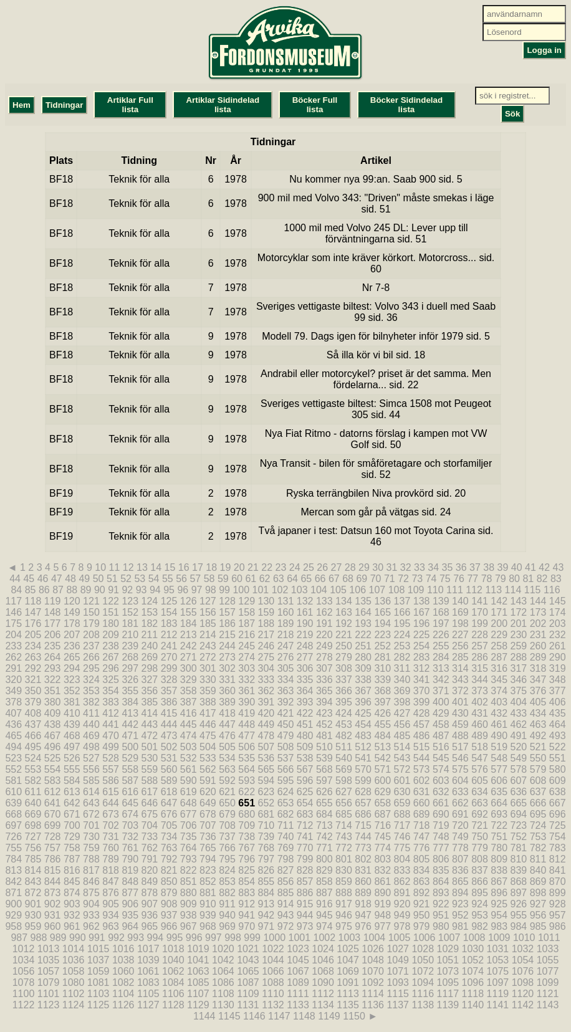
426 (382, 713)
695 (538, 814)
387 (188, 702)
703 (130, 825)
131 (285, 601)
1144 (204, 1016)
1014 (73, 949)
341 (421, 679)
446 (207, 724)
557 (110, 769)
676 (169, 814)
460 (479, 724)
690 (441, 814)
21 (253, 567)
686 (363, 814)
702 (110, 825)
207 (72, 634)
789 (110, 859)
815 (52, 870)
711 (285, 825)
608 (538, 780)
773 (363, 848)
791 (150, 859)
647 (169, 803)
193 (363, 623)
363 (285, 691)
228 (479, 634)
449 (265, 724)
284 (441, 657)
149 (72, 612)
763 (169, 848)
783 (557, 848)
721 (479, 825)
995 (174, 937)
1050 (422, 960)
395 (343, 702)
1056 (23, 971)
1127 (148, 1005)
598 (343, 780)
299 (169, 668)
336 (324, 679)
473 (169, 735)
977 (382, 926)
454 (363, 724)
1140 (473, 1005)
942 (265, 915)
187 (246, 623)
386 (169, 702)
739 (265, 836)
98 (210, 590)
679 (227, 814)
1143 (548, 1005)
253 (402, 646)
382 (91, 702)
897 (519, 892)
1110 (273, 993)
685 (343, 814)
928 (557, 904)
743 (343, 836)
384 (130, 702)
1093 (397, 982)
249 (324, 646)
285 (460, 657)
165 (382, 612)
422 (305, 713)
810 (519, 859)
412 (110, 713)
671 (72, 814)
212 (169, 634)
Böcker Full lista (315, 104)
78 (486, 578)
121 (91, 601)
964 (130, 926)
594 (265, 780)
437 (33, 724)
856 (285, 881)
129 (246, 601)
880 (188, 892)
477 (246, 735)
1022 (273, 949)
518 (479, 747)
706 (188, 825)
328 (169, 679)
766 (227, 848)
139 (441, 601)
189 (285, 623)
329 (188, 679)
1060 (123, 971)
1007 (449, 937)
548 (499, 758)
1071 (397, 971)
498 (91, 747)
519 (499, 747)
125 (169, 601)
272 (207, 657)
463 (538, 724)
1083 (148, 982)
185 (207, 623)
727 (33, 836)
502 (169, 747)
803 (382, 859)
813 (13, 870)
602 (421, 780)
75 (445, 578)
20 (239, 567)
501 (150, 747)
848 (130, 881)
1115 (397, 993)
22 (266, 567)
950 (421, 915)
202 (538, 623)
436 (13, 724)
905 (110, 904)
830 (343, 870)
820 (150, 870)
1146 (254, 1016)
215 (227, 634)
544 (421, 758)
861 (382, 881)
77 (472, 578)
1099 (548, 982)
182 (150, 623)
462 (519, 724)
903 (72, 904)
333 (265, 679)
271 (188, 657)
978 (402, 926)
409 (52, 713)
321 (33, 679)
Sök (512, 113)
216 (246, 634)
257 (479, 646)
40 (516, 567)
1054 (523, 960)
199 (479, 623)
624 (285, 791)
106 (357, 590)
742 (324, 836)
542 (382, 758)
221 (343, 634)
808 (479, 859)
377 (557, 691)
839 (519, 870)
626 (324, 791)
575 (460, 769)
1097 (498, 982)
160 (285, 612)
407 (13, 713)
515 (421, 747)
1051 (448, 960)
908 (169, 904)
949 (402, 915)
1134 (323, 1005)
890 (382, 892)
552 (13, 769)
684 (324, 814)
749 (460, 836)
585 (91, 780)
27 (336, 567)
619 (188, 791)
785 (33, 859)
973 (305, 926)
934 (110, 915)
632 (441, 791)
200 (499, 623)
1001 (300, 937)
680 (246, 814)
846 (91, 881)
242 (188, 646)
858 (324, 881)
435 (557, 713)
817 (91, 870)
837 (479, 870)
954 (499, 915)
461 (499, 724)
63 (278, 578)
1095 (448, 982)
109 (416, 590)
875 (91, 892)
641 (52, 803)
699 (52, 825)
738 (246, 836)
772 (343, 848)
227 (460, 634)
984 (519, 926)
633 (460, 791)
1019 (198, 949)
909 (188, 904)
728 (52, 836)
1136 (373, 1005)
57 (195, 578)
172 (519, 612)
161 (305, 612)
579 (538, 769)
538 (305, 758)
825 (246, 870)
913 (265, 904)
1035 (48, 960)
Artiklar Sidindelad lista (222, 104)
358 (188, 691)
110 (435, 590)
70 (375, 578)
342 (441, 679)
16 (184, 567)
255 (441, 646)
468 (72, 735)
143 (519, 601)
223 (382, 634)
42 (544, 567)
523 (13, 758)
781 (519, 848)
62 (265, 578)
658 (382, 803)
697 (13, 825)
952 (460, 915)
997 (213, 937)
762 (150, 848)
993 (135, 937)
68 (347, 578)
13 (142, 567)
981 (460, 926)
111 (454, 590)
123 (130, 601)
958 (13, 926)
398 (402, 702)
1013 (48, 949)
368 (382, 691)
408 (33, 713)
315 (479, 668)
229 (499, 634)
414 (150, 713)
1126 (123, 1005)
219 (305, 634)
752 (519, 836)
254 (421, 646)
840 (538, 870)
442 (130, 724)
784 (13, 859)
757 (52, 848)
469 (91, 735)
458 (441, 724)
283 (421, 657)
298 (150, 668)
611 (33, 791)
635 (499, 791)
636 (519, 791)
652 (265, 803)
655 (324, 803)
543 (402, 758)
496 (52, 747)
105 (338, 590)
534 (227, 758)
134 (343, 601)
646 (150, 803)
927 (538, 904)
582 (33, 780)
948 (382, 915)
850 (169, 881)
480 (305, 735)
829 (324, 870)
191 (324, 623)
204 (13, 634)
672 (91, 814)
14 (155, 567)
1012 (23, 949)
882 (227, 892)
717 (402, 825)
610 (13, 791)
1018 (173, 949)
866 (479, 881)
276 (285, 657)
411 (91, 713)
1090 (323, 982)
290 (557, 657)
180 (110, 623)
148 (52, 612)
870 (557, 881)
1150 (354, 1016)
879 (169, 892)
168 (441, 612)
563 (227, 769)
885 (285, 892)
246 (265, 646)
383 (110, 702)
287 (499, 657)
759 (91, 848)
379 (33, 702)
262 (13, 657)
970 (246, 926)
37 (475, 567)
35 (447, 567)
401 (460, 702)
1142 (523, 1005)
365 (324, 691)
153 (150, 612)
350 (33, 691)
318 (538, 668)
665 (519, 803)
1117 (448, 993)
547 (479, 758)
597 (324, 780)
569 (343, 769)
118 (33, 601)
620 (207, 791)
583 (52, 780)
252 (382, 646)
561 (188, 769)
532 (188, 758)
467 (52, 735)
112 (474, 590)
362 (265, 691)
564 (246, 769)
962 (91, 926)
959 (33, 926)
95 (169, 590)
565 (265, 769)
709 (246, 825)
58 (209, 578)
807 (460, 859)
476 (227, 735)
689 (421, 814)
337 (343, 679)
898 (538, 892)
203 (557, 623)
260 (538, 646)
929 (13, 915)
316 (499, 668)
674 (130, 814)
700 (72, 825)
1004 (374, 937)
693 (499, 814)
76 (458, 578)
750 (479, 836)
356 (150, 691)
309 (363, 668)
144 (538, 601)
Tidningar (64, 105)
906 (130, 904)
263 (33, 657)
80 (514, 578)
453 (343, 724)
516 (441, 747)
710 (265, 825)
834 (421, 870)
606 (499, 780)
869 (538, 881)
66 (320, 578)
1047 (348, 960)
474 (188, 735)
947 (363, 915)
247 (285, 646)
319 (557, 668)
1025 (348, 949)
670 (52, 814)
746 (402, 836)
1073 (448, 971)
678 (207, 814)
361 (246, 691)
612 (52, 791)
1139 (448, 1005)
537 (285, 758)
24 (294, 567)
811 (538, 859)
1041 (198, 960)
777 (441, 848)
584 (72, 780)
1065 (248, 971)
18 (211, 567)
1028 (422, 949)
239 (130, 646)
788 (91, 859)
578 (519, 769)
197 (441, 623)
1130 (223, 1005)
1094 (422, 982)
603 (441, 780)
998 (232, 937)
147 (33, 612)
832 (382, 870)
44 (15, 578)
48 (70, 578)
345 (499, 679)
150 (91, 612)
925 (499, 904)
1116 (422, 993)
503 (188, 747)
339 (382, 679)
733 (150, 836)
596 (305, 780)
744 (363, 836)
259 (519, 646)
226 (441, 634)
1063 (198, 971)
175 (13, 623)
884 (265, 892)
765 (207, 848)
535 (246, 758)
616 (130, 791)
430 (460, 713)
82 (542, 578)
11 (114, 567)
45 (28, 578)
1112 (323, 993)
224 (402, 634)
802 (363, 859)
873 (52, 892)
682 (285, 814)
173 (538, 612)
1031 (498, 949)
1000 (274, 937)
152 (130, 612)
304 (265, 668)
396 (363, 702)
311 (402, 668)
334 (285, 679)
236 (72, 646)
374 (499, 691)
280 (363, 657)
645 (130, 803)
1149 (329, 1016)
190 (305, 623)
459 (460, 724)
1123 (48, 1005)
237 (91, 646)
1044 (273, 960)
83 (556, 578)
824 (227, 870)
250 (343, 646)
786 (52, 859)
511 (343, 747)
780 (499, 848)
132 (305, 601)
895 (479, 892)
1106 (173, 993)
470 (110, 735)
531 (169, 758)
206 (52, 634)
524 (33, 758)
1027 (397, 949)
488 (460, 735)
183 (169, 623)
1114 (373, 993)
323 (72, 679)
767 (246, 848)
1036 (73, 960)
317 (519, 668)
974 (324, 926)
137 (402, 601)
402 (479, 702)
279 (343, 657)
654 (305, 803)
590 (188, 780)
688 (402, 814)
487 (441, 735)
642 (72, 803)
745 (382, 836)
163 (343, 612)
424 (343, 713)
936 (150, 915)
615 (110, 791)
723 (519, 825)
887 (324, 892)
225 (421, 634)
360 (227, 691)
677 (188, 814)
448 (246, 724)
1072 (422, 971)
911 (227, 904)
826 (265, 870)
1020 (223, 949)
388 (207, 702)
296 (110, 668)
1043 (248, 960)
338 (363, 679)
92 (127, 590)
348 (557, 679)
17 (197, 567)
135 (363, 601)
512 (363, 747)
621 (227, 791)
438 (52, 724)
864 (441, 881)
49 (84, 578)
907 (150, 904)
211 (150, 634)
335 (305, 679)
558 (130, 769)
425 (363, 713)
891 (402, 892)
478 (265, 735)
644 (110, 803)
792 (169, 859)
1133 (298, 1005)
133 (324, 601)
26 (322, 567)
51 (112, 578)
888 (343, 892)
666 (538, 803)
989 (58, 937)
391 (265, 702)
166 (402, 612)
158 (246, 612)
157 (227, 612)
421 (285, 713)
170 (479, 612)
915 (305, 904)
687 (382, 814)
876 (110, 892)
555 (72, 769)
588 (150, 780)
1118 (473, 993)
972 (285, 926)
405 (538, 702)
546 (460, 758)
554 (52, 769)
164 (363, 612)
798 (285, 859)
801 (343, 859)
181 (130, 623)
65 (306, 578)
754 (557, 836)
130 (265, 601)
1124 (73, 1005)
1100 (23, 993)
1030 (473, 949)
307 (324, 668)
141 (479, 601)
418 (227, 713)
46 (43, 578)
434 (538, 713)
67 (334, 578)
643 (91, 803)
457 (421, 724)
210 (130, 634)
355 (130, 691)
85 (30, 590)
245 (246, 646)
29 (364, 567)
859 (343, 881)
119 (52, 601)
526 (72, 758)
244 (227, 646)
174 (557, 612)
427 (402, 713)
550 (538, 758)
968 (207, 926)
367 (363, 691)
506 (246, 747)
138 (421, 601)
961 (72, 926)
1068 (323, 971)
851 (188, 881)
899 (557, 892)
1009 (499, 937)
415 (169, 713)
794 (207, 859)
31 (391, 567)
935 (130, 915)
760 (110, 848)
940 (227, 915)
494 (13, 747)
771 (324, 848)
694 (519, 814)
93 (141, 590)
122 (110, 601)
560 (169, 769)
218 (285, 634)
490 (499, 735)
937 (169, 915)
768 (265, 848)
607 (519, 780)
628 (363, 791)
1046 (323, 960)
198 (460, 623)
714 (343, 825)
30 (377, 567)
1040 (173, 960)
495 (33, 747)
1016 (123, 949)
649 (207, 803)
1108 (223, 993)
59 (223, 578)
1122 (23, 1005)
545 (441, 758)
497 (72, 747)
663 (479, 803)
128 (227, 601)
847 (110, 881)
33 (419, 567)
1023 (298, 949)
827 (285, 870)
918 (363, 904)
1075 (498, 971)
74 (431, 578)
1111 (298, 993)
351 (52, 691)
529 (130, 758)
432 (499, 713)
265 (72, 657)
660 (421, 803)
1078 (23, 982)
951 (441, 915)
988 (39, 937)
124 (150, 601)
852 (207, 881)
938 (188, 915)
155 (188, 612)
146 (13, 612)
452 (324, 724)
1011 (549, 937)
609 (557, 780)
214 (207, 634)
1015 (98, 949)
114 (513, 590)
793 (188, 859)
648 (188, 803)
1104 (123, 993)
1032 (523, 949)
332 (246, 679)
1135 (348, 1005)
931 (52, 915)
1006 (424, 937)
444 (169, 724)
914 (285, 904)
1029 (448, 949)
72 (403, 578)
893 (441, 892)
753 (538, 836)
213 (188, 634)
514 (402, 747)
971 (265, 926)
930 (33, 915)
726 (13, 836)
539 (324, 758)
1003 (349, 937)
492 (538, 735)
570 (363, 769)
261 (557, 646)
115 (532, 590)
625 (305, 791)
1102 (73, 993)
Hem (21, 105)
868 (519, 881)
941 (246, 915)
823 (207, 870)
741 (305, 836)
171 (499, 612)
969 (227, 926)
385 (150, 702)
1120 (523, 993)
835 (441, 870)
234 (33, 646)
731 (110, 836)
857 (305, 881)
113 (493, 590)
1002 (325, 937)
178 (72, 623)
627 (343, 791)
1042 (223, 960)
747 (421, 836)
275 (265, 657)
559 (150, 769)
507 (265, 747)
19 (225, 567)
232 (557, 634)
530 (150, 758)
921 (421, 904)
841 (557, 870)
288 (519, 657)
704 (150, 825)
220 (324, 634)
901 (33, 904)
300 (188, 668)
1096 (473, 982)
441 (110, 724)
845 (72, 881)
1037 (98, 960)
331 (227, 679)
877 (130, 892)
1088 (273, 982)
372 (460, 691)
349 (13, 691)
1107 (198, 993)
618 (169, 791)
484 (382, 735)
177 (52, 623)
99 (224, 590)
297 (130, 668)
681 (265, 814)
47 (56, 578)
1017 (148, 949)
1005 (399, 937)
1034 (23, 960)
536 (265, 758)
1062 (173, 971)
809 (499, 859)
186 (227, 623)
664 (499, 803)
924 (479, 904)
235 (52, 646)
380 (52, 702)
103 (299, 590)
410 (72, 713)
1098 (523, 982)
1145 (229, 1016)
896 (499, 892)
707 (207, 825)
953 (479, 915)
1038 (123, 960)
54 (154, 578)
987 (19, 937)
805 (421, 859)
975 (343, 926)
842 (13, 881)
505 (227, 747)
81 (528, 578)
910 (207, 904)
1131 (248, 1005)
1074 (473, 971)
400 (441, 702)
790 (130, 859)
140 (460, 601)
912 (246, 904)
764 (188, 848)
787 (72, 859)
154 (169, 612)
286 (479, 657)
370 (421, 691)
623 (265, 791)
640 (33, 803)
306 (305, 668)
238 (110, 646)
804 (402, 859)
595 (285, 780)
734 (169, 836)
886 (305, 892)
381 (72, 702)
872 (33, 892)
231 (538, 634)
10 (100, 567)
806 (441, 859)
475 (207, 735)
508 (285, 747)
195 (402, 623)
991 (97, 937)
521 (538, 747)
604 (460, 780)
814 (33, 870)
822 (188, 870)
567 (305, 769)
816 (72, 870)
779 (479, 848)
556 (91, 769)
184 (188, 623)
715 (363, 825)
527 (91, 758)
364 (305, 691)
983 (499, 926)
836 (460, 870)
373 (479, 691)
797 (265, 859)
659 (402, 803)
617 (150, 791)
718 (421, 825)
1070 (373, 971)
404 (519, 702)
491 (519, 735)
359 (207, 691)
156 (207, 612)
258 (499, 646)
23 (280, 567)
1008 (474, 937)
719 (441, 825)
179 (91, 623)
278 (324, 657)
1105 (148, 993)
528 (110, 758)
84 (16, 590)
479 (285, 735)
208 (91, 634)
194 (382, 623)
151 (110, 612)
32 (405, 567)
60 (236, 578)
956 (538, 915)
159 (265, 612)
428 (421, 713)
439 (72, 724)
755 (13, 848)
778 (460, 848)
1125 (98, 1005)
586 (110, 780)
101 (260, 590)
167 (421, 612)
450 (285, 724)
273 (227, 657)
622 (246, 791)
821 (169, 870)
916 (324, 904)
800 (324, 859)
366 (343, 691)
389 (227, 702)
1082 (123, 982)
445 (188, 724)
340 (402, 679)
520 (519, 747)
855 (265, 881)
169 (460, 612)
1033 (548, 949)
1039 (148, 960)
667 (557, 803)
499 (110, 747)
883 (246, 892)
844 (52, 881)
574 (441, 769)
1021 (248, 949)
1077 (548, 971)
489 (479, 735)
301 (207, 668)
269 (150, 657)
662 (460, 803)
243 (207, 646)
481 (324, 735)
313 (441, 668)
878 (150, 892)
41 (530, 567)
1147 (279, 1016)
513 (382, 747)
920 (402, 904)
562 (207, 769)
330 (207, 679)
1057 (48, 971)
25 (308, 567)
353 (91, 691)
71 (389, 578)
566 (285, 769)
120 (72, 601)
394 (324, 702)
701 (91, 825)
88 (71, 590)
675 (150, 814)
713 (324, 825)
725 (557, 825)
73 (417, 578)
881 (207, 892)
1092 (373, 982)
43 (558, 567)
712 (305, 825)
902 (52, 904)
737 (227, 836)
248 (305, 646)
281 (382, 657)
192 (343, 623)
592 (227, 780)
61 (250, 578)
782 (538, 848)
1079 (48, 982)
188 (265, 623)
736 (207, 836)
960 (52, 926)
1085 (198, 982)
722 (499, 825)
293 (52, 668)
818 (110, 870)
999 (252, 937)
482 (343, 735)
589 (169, 780)
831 (363, 870)
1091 (348, 982)
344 (479, 679)
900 (13, 904)
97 (197, 590)
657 (363, 803)
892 (421, 892)
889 (363, 892)
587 (130, 780)
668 (13, 814)
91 (113, 590)
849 (150, 881)
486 (421, 735)
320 (13, 679)
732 (130, 836)
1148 (304, 1016)
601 (402, 780)
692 (479, 814)
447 (227, 724)
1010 (524, 937)
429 (441, 713)
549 (519, 758)
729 (72, 836)
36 (461, 567)
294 (72, 668)
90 (99, 590)
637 (538, 791)
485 (402, 735)
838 (499, 870)
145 (557, 601)
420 (265, 713)
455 (382, 724)
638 (557, 791)
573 (421, 769)
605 (479, 780)
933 (91, 915)
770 (305, 848)
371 (441, 691)
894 (460, 892)
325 (110, 679)
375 (519, 691)
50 (98, 578)
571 (382, 769)
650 (227, 803)
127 (207, 601)
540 (343, 758)
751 (499, 836)
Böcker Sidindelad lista (406, 104)
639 (13, 803)
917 (343, 904)
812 (557, 859)
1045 (298, 960)
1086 (223, 982)
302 (227, 668)
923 (460, 904)
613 (72, 791)
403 (499, 702)
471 (130, 735)
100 (241, 590)
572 (402, 769)
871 (13, 892)
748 (441, 836)
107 (376, 590)
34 (433, 567)
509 (305, 747)
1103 (98, 993)
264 (52, 657)
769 (285, 848)
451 (305, 724)
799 (305, 859)
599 (363, 780)
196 (421, 623)
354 (110, 691)
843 (33, 881)
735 (188, 836)
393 (305, 702)
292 (33, 668)
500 (130, 747)
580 (557, 769)
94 (155, 590)
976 (363, 926)
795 (227, 859)
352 (72, 691)
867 (499, 881)
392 (285, 702)
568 (324, 769)
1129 (198, 1005)
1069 (348, 971)
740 (285, 836)
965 (150, 926)
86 (44, 590)
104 (318, 590)
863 (421, 881)
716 (382, 825)
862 (402, 881)
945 (324, 915)
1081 (98, 982)
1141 (498, 1005)
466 (33, 735)
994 (155, 937)
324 (91, 679)
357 (169, 691)
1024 (323, 949)
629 (382, 791)
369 (402, 691)
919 (382, 904)
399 (421, 702)
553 (33, 769)
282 (402, 657)
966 (169, 926)
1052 (473, 960)
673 (110, 814)
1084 (173, 982)
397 (382, 702)
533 (207, 758)
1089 (298, 982)
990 (77, 937)
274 (246, 657)
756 (33, 848)
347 (538, 679)
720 (460, 825)
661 (441, 803)
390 (246, 702)
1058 (73, 971)
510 (324, 747)
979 (421, 926)
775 (402, 848)
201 (519, 623)
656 (343, 803)
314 (460, 668)
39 (502, 567)
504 (207, 747)
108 (396, 590)
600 (382, 780)
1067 (298, 971)
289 (538, 657)
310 (382, 668)
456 (402, 724)
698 (33, 825)
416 (188, 713)
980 (441, 926)
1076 (523, 971)
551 (557, 758)
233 (13, 646)
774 (382, 848)
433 (519, 713)
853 (227, 881)
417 (207, 713)
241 (169, 646)
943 (285, 915)
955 (519, 915)
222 (363, 634)
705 (169, 825)
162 (324, 612)
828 (305, 870)
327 (150, 679)
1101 (48, 993)
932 (72, 915)
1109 (248, 993)
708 (227, 825)
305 (285, 668)
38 (488, 567)
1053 (498, 960)
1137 (397, 1005)
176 (33, 623)
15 (169, 567)
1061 (148, 971)
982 (479, 926)
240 (150, 646)
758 (72, 848)
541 (363, 758)
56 (181, 578)
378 (13, 702)
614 (91, 791)
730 (91, 836)
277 (305, 657)
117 (13, 601)
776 (421, 848)
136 (382, 601)
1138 (422, 1005)
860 (363, 881)
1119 (498, 993)
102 (280, 590)
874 (72, 892)
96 (182, 590)
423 (324, 713)
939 (207, 915)
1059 (98, 971)
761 (130, 848)
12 (128, 567)
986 (557, 926)
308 (343, 668)
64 (292, 578)
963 (110, 926)
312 (421, 668)
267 (110, 657)
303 (246, 668)
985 (538, 926)
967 (188, 926)
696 (557, 814)
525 (52, 758)
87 (58, 590)
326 (130, 679)
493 (557, 735)
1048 (373, 960)
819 (130, 870)
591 (207, 780)
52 (126, 578)
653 (285, 803)
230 (519, 634)
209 (110, 634)
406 (557, 702)
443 (150, 724)
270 (169, 657)
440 (91, 724)
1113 (348, 993)
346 (519, 679)
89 (86, 590)
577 (499, 769)
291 (13, 668)
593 (246, 780)
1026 (373, 949)
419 (246, 713)
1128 (173, 1005)
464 (557, 724)
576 (479, 769)
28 (350, 567)
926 (519, 904)
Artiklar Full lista (130, 104)
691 (460, 814)
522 (557, 747)
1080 (73, 982)
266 (91, 657)
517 (460, 747)
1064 (223, 971)
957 (557, 915)
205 (33, 634)
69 (361, 578)
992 (116, 937)
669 (33, 814)
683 (305, 814)
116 (552, 590)
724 (538, 825)
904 (91, 904)
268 (130, 657)
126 (188, 601)
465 (13, 735)
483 (363, 735)
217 (265, 634)
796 (246, 859)
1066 (273, 971)
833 (402, 870)
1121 (548, 993)
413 (130, 713)
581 (13, 780)
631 (421, 791)
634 (479, 791)
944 (305, 915)
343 (460, 679)
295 (91, 668)
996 (194, 937)
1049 (397, 960)
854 (246, 881)
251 (363, 646)
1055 (548, 960)
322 (52, 679)
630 (402, 791)
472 (150, 735)
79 (500, 578)
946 (343, 915)
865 (460, 881)
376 (538, 691)
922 (441, 904)
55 (167, 578)
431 (479, 713)
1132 (273, 1005)
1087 (248, 982)
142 (499, 601)
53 (139, 578)
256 (460, 646)
